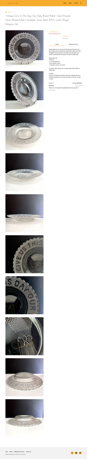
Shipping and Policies (19, 451)
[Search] (81, 3)
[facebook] (76, 453)
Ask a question (65, 38)
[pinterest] (72, 453)
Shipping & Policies (73, 44)
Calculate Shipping (53, 31)
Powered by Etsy (22, 454)
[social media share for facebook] (6, 12)
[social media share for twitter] (9, 12)
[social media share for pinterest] (11, 12)
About (70, 3)
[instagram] (80, 453)
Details (57, 44)
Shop (64, 3)
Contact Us (28, 451)
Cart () (76, 3)
